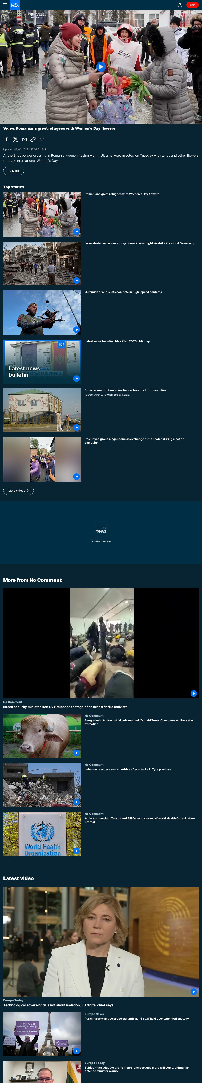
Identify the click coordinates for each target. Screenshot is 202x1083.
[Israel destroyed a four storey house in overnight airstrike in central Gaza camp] (142, 263)
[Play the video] (101, 67)
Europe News (94, 1013)
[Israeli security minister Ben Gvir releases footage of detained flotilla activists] (101, 707)
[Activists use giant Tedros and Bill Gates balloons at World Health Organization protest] (142, 836)
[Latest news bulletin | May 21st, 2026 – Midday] (142, 362)
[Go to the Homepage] (15, 5)
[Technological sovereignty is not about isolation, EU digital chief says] (101, 1005)
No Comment (12, 701)
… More (13, 170)
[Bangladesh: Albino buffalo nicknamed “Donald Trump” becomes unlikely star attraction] (142, 738)
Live (192, 5)
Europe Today (13, 1000)
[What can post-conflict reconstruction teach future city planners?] (142, 410)
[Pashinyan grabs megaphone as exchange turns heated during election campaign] (142, 459)
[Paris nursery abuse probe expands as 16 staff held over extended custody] (142, 1036)
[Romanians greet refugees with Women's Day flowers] (142, 214)
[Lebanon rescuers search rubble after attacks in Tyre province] (142, 787)
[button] (18, 491)
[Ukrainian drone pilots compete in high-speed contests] (142, 312)
